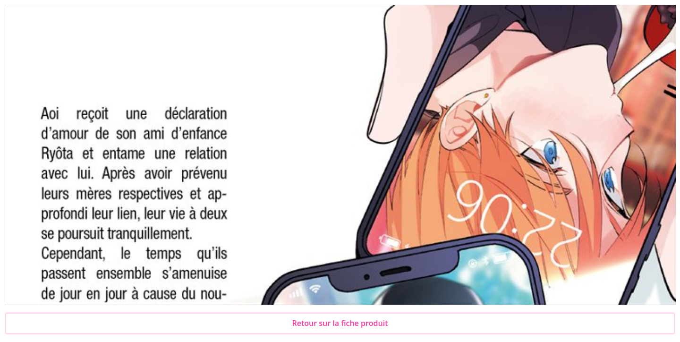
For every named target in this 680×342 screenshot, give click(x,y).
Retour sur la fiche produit (340, 323)
